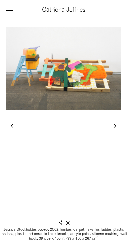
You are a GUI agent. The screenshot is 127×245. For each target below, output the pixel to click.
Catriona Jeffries (63, 9)
